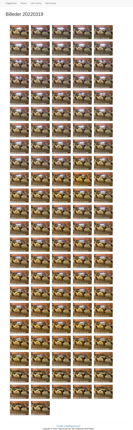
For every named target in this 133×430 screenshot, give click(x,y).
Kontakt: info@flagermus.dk (68, 426)
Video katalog (35, 3)
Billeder (24, 3)
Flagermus (11, 3)
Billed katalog (50, 3)
